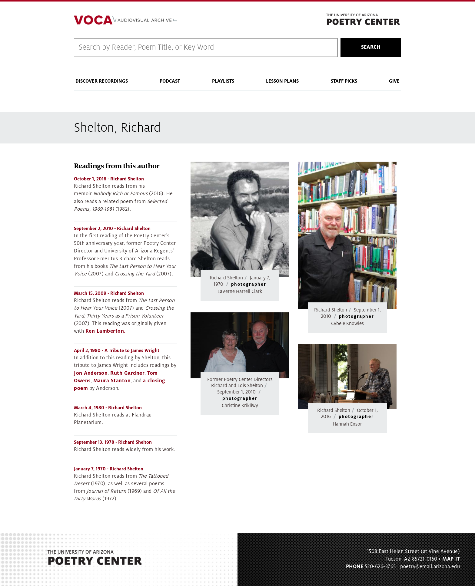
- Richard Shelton (109, 179)
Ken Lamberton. (105, 331)
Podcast (170, 81)
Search (370, 47)
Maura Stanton (112, 381)
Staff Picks (344, 81)
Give (394, 81)
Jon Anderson (91, 373)
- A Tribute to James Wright (116, 350)
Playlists (223, 81)
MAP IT (451, 559)
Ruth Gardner (127, 373)
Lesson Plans (282, 81)
